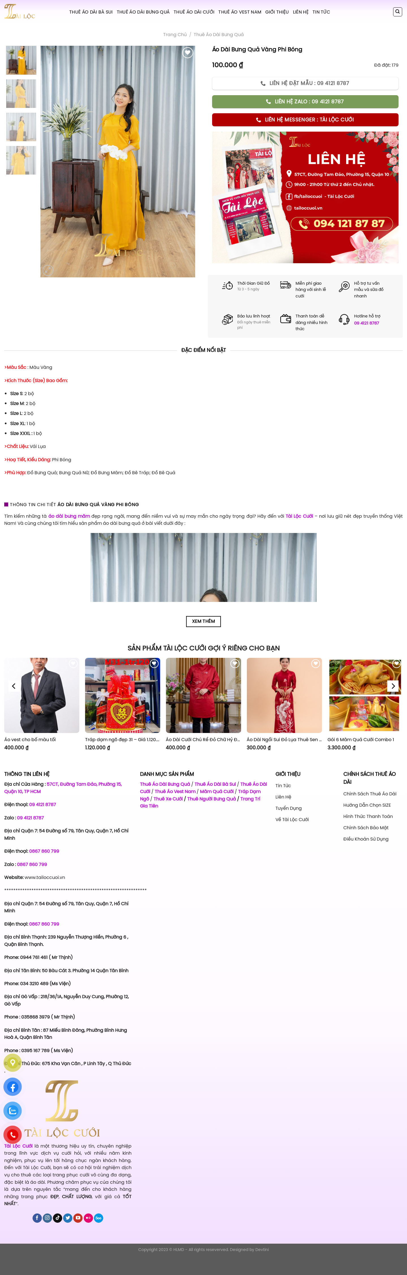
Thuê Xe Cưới (168, 798)
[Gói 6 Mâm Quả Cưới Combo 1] (365, 695)
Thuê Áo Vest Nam (239, 11)
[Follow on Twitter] (67, 1218)
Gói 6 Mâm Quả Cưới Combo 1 (361, 740)
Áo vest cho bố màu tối (30, 740)
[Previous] (14, 686)
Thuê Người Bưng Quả (211, 798)
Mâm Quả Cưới (217, 791)
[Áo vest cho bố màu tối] (41, 695)
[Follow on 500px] (98, 1218)
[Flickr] (88, 1218)
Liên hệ (301, 11)
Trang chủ (175, 34)
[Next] (393, 686)
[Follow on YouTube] (78, 1218)
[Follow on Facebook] (37, 1218)
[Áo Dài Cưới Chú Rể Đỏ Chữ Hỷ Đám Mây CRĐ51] (203, 695)
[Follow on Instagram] (47, 1218)
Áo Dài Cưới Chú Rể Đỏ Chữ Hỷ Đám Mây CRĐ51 (203, 740)
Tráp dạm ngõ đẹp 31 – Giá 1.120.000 (122, 740)
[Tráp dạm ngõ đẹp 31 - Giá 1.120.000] (122, 695)
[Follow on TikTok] (57, 1218)
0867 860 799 (44, 851)
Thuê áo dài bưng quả (219, 34)
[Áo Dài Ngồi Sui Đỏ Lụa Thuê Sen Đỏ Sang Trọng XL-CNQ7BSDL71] (284, 695)
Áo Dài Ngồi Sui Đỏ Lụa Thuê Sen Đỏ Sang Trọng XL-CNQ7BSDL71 (284, 740)
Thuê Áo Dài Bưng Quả (143, 11)
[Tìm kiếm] (397, 11)
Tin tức (321, 11)
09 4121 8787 (366, 323)
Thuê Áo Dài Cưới (194, 11)
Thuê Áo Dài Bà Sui (91, 11)
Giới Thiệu (277, 11)
